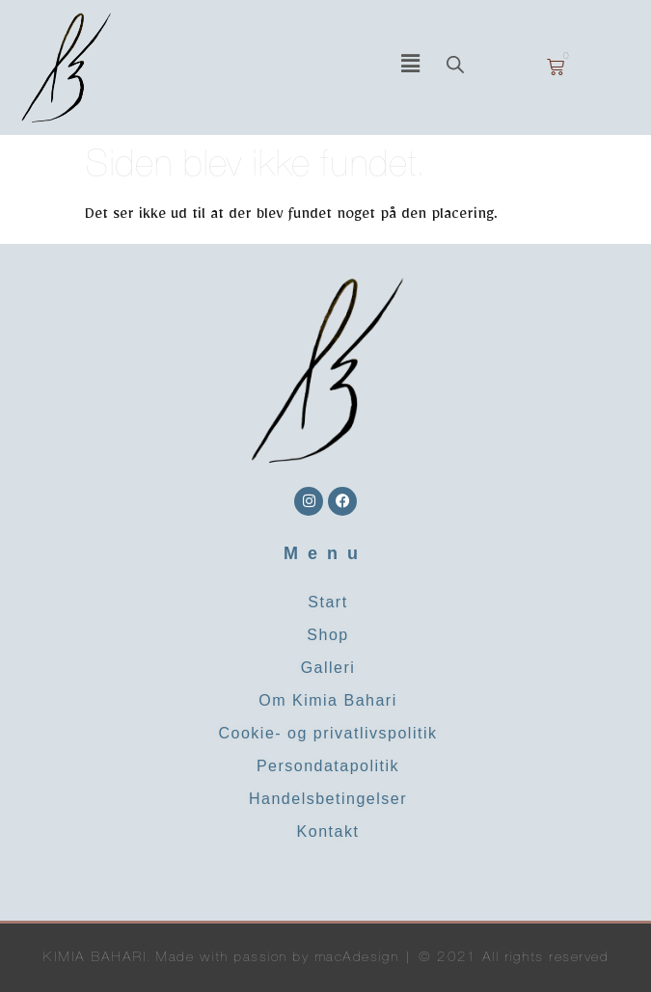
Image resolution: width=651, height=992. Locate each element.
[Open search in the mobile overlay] (482, 67)
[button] (409, 67)
